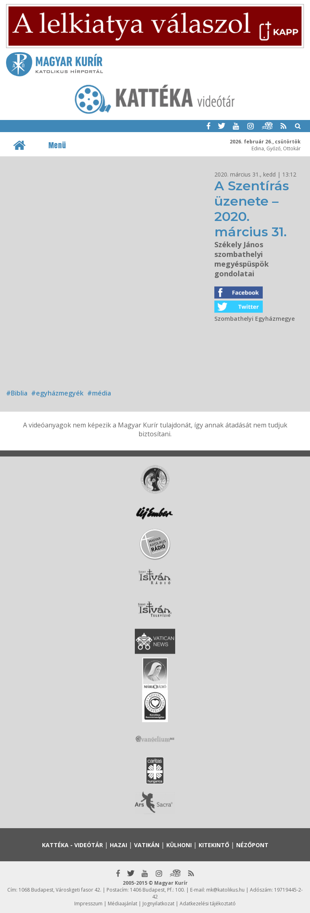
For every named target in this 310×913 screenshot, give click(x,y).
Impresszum (88, 903)
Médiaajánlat (122, 903)
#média (99, 393)
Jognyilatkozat (158, 903)
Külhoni (179, 845)
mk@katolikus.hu (225, 889)
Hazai (118, 845)
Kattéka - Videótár (72, 845)
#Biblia (16, 393)
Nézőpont (252, 845)
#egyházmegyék (57, 393)
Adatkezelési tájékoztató (208, 903)
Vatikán (146, 845)
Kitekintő (214, 845)
